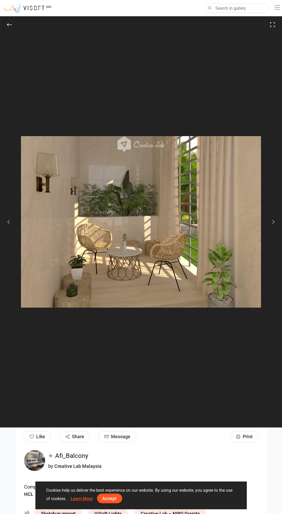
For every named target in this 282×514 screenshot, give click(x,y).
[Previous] (8, 221)
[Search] (236, 8)
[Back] (9, 25)
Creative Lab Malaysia (78, 466)
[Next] (270, 222)
